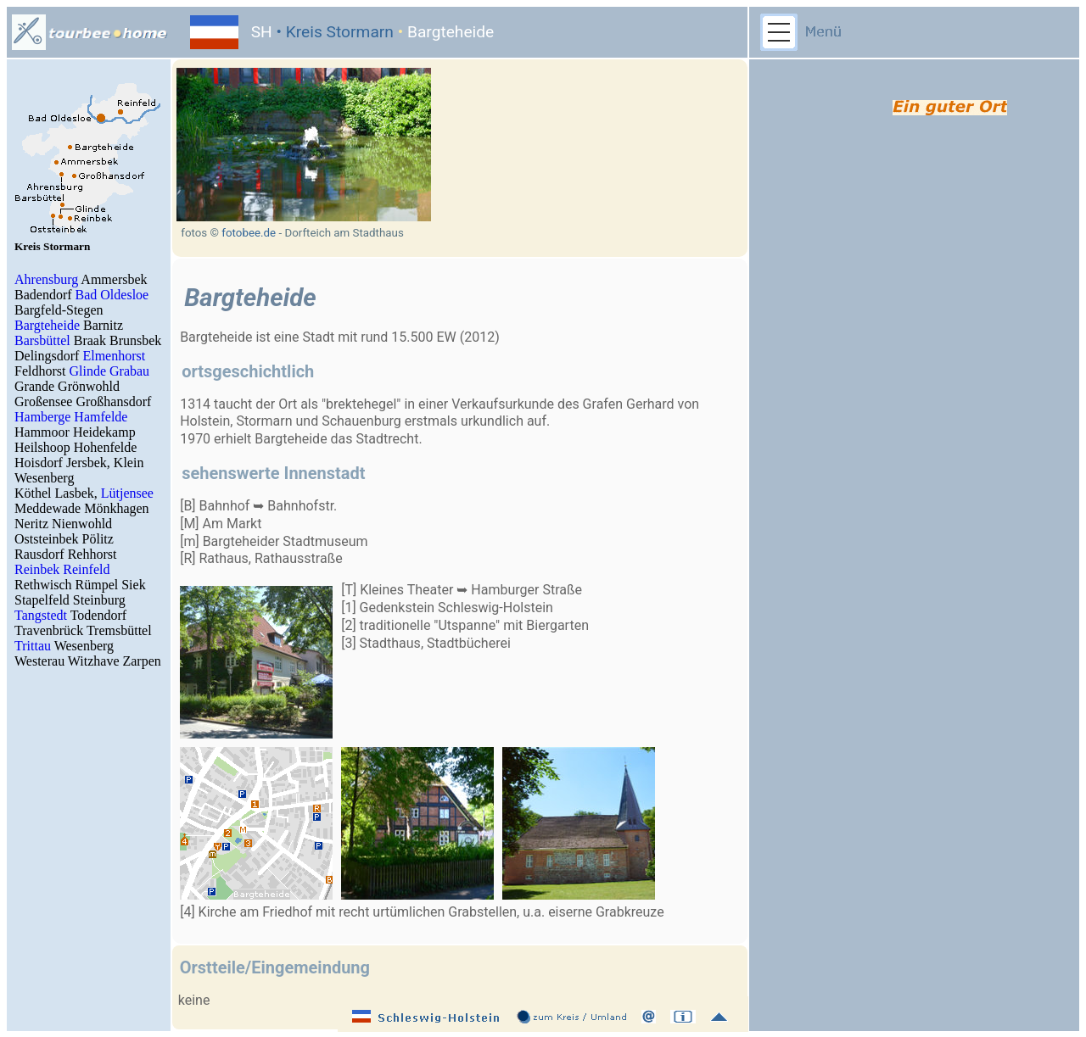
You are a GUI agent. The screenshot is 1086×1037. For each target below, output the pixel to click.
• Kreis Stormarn (333, 32)
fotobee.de (248, 232)
